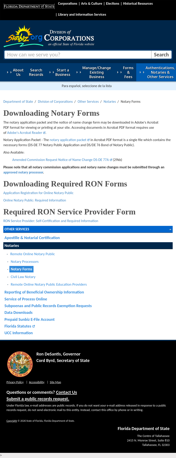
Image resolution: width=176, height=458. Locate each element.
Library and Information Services (82, 14)
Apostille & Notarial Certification (32, 237)
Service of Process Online (25, 299)
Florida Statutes (17, 326)
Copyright (11, 420)
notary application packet (68, 140)
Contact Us (66, 392)
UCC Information (18, 332)
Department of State (18, 101)
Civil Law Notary (23, 276)
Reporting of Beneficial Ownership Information (44, 292)
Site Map (55, 382)
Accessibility (36, 382)
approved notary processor (23, 172)
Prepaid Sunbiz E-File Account (29, 319)
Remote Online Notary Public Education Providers (49, 284)
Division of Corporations (55, 101)
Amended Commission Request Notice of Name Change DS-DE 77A (60, 160)
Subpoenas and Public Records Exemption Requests (48, 305)
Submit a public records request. (37, 399)
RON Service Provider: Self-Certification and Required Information (50, 221)
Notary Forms (21, 269)
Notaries (110, 101)
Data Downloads (18, 312)
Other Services (88, 101)
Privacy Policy (15, 382)
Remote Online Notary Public (32, 254)
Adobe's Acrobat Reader (24, 133)
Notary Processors (25, 261)
